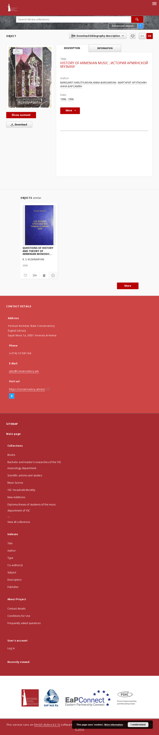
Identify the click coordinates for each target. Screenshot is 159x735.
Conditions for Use (18, 616)
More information (113, 724)
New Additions (16, 497)
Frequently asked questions (24, 623)
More (127, 285)
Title (10, 543)
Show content (21, 115)
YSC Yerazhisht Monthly (21, 490)
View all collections (18, 522)
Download (18, 125)
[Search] (137, 19)
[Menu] (154, 3)
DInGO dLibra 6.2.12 (47, 724)
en (149, 36)
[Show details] (52, 275)
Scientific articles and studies (24, 475)
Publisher (13, 587)
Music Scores (15, 482)
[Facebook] (11, 396)
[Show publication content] (43, 275)
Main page (13, 434)
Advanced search (123, 25)
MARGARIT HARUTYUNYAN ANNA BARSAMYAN (88, 82)
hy (142, 36)
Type (10, 558)
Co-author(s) (15, 565)
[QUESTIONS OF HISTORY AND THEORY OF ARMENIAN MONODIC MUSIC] (39, 225)
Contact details (16, 608)
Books (11, 455)
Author (11, 550)
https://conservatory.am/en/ (27, 389)
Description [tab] (72, 48)
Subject (11, 572)
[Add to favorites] (133, 36)
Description (14, 579)
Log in (11, 648)
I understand (138, 724)
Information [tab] (105, 48)
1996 (63, 99)
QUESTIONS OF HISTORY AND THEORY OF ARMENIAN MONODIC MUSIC (38, 251)
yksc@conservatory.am (24, 371)
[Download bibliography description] (34, 275)
